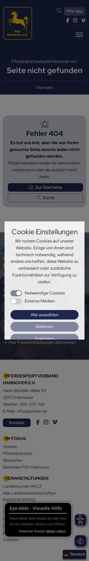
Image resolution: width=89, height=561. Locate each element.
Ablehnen (44, 326)
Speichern (44, 338)
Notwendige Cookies (45, 293)
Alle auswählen (44, 314)
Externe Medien (40, 301)
